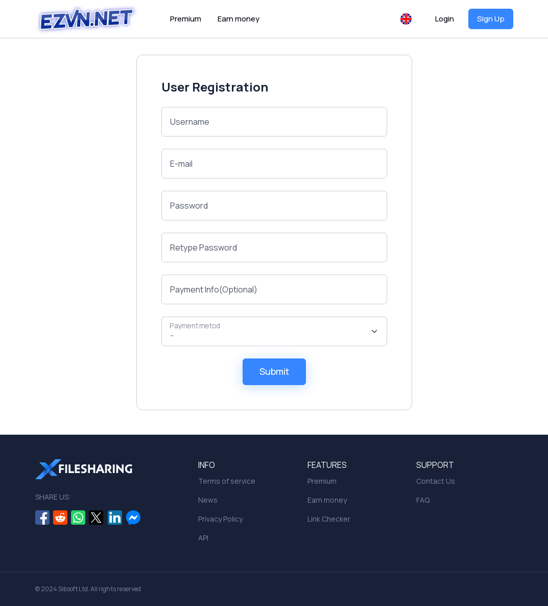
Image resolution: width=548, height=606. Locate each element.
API (203, 538)
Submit (274, 371)
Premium (185, 18)
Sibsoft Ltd (73, 589)
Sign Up (491, 18)
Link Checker (328, 519)
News (208, 500)
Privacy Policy (220, 519)
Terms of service (226, 481)
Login (444, 18)
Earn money (238, 18)
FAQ (423, 500)
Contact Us (435, 481)
